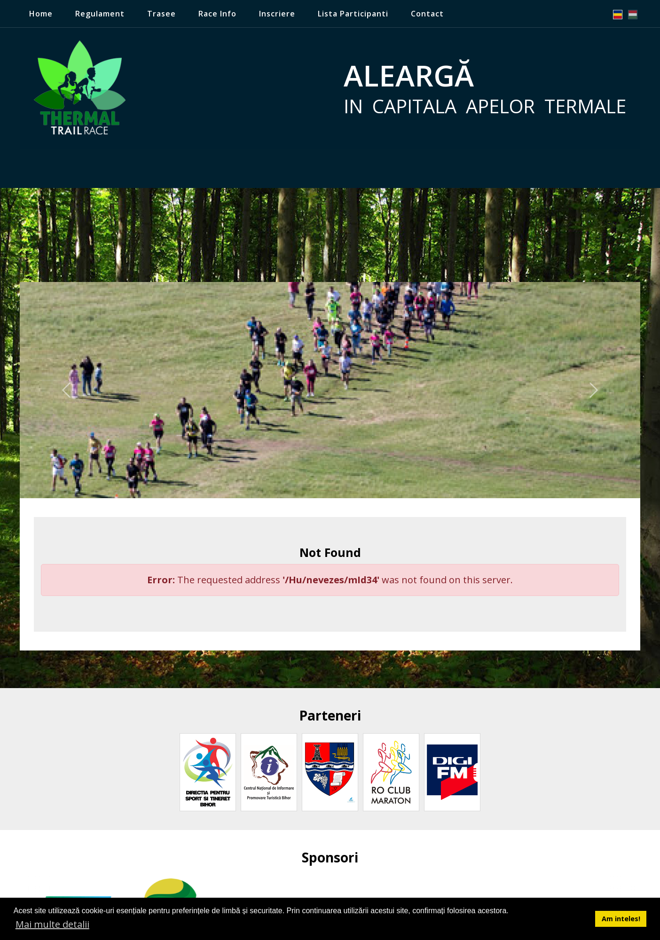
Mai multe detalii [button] (52, 924)
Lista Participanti (353, 13)
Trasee (161, 13)
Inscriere (277, 13)
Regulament (100, 13)
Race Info (217, 13)
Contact (427, 13)
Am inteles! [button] (621, 918)
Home (41, 13)
